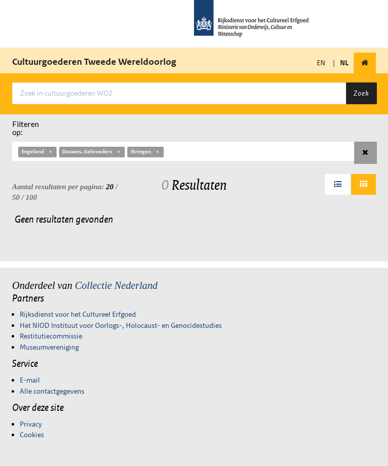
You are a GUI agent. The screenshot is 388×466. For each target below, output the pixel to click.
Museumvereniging (49, 347)
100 (31, 197)
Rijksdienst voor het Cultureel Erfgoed (78, 314)
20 (110, 187)
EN (321, 62)
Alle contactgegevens (52, 391)
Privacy (31, 424)
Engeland (37, 151)
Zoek (361, 93)
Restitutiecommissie (51, 336)
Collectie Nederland (116, 285)
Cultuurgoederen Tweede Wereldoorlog (94, 61)
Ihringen (145, 151)
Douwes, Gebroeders (91, 151)
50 (16, 197)
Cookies (32, 434)
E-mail (30, 380)
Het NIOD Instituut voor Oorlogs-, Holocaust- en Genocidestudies (121, 325)
